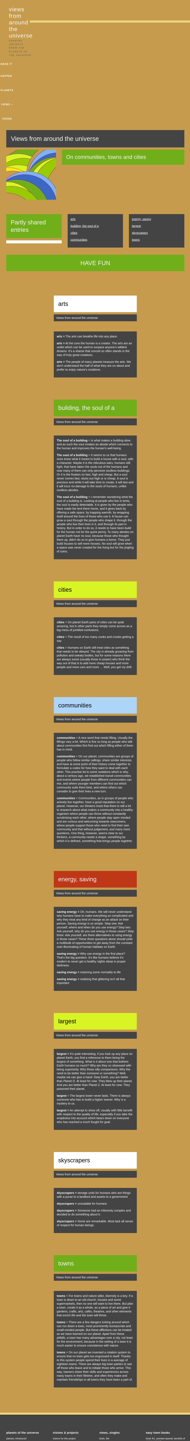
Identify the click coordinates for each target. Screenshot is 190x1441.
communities (79, 135)
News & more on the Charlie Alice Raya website (167, 1404)
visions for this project (64, 1334)
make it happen (116, 9)
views (153, 9)
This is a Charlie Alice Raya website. (150, 1436)
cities (74, 128)
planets (138, 9)
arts (73, 114)
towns (136, 135)
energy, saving (141, 114)
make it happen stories (65, 1339)
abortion (103, 1387)
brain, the (104, 1334)
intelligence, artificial (110, 1339)
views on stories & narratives (114, 1363)
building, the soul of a (85, 121)
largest (136, 121)
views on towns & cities (111, 1358)
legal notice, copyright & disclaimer (86, 1426)
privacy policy (117, 1426)
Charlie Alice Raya (73, 1436)
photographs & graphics (95, 1436)
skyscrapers (140, 128)
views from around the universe (54, 9)
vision (169, 9)
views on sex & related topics (114, 1368)
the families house (109, 1392)
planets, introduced (16, 1334)
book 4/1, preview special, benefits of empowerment (165, 1335)
